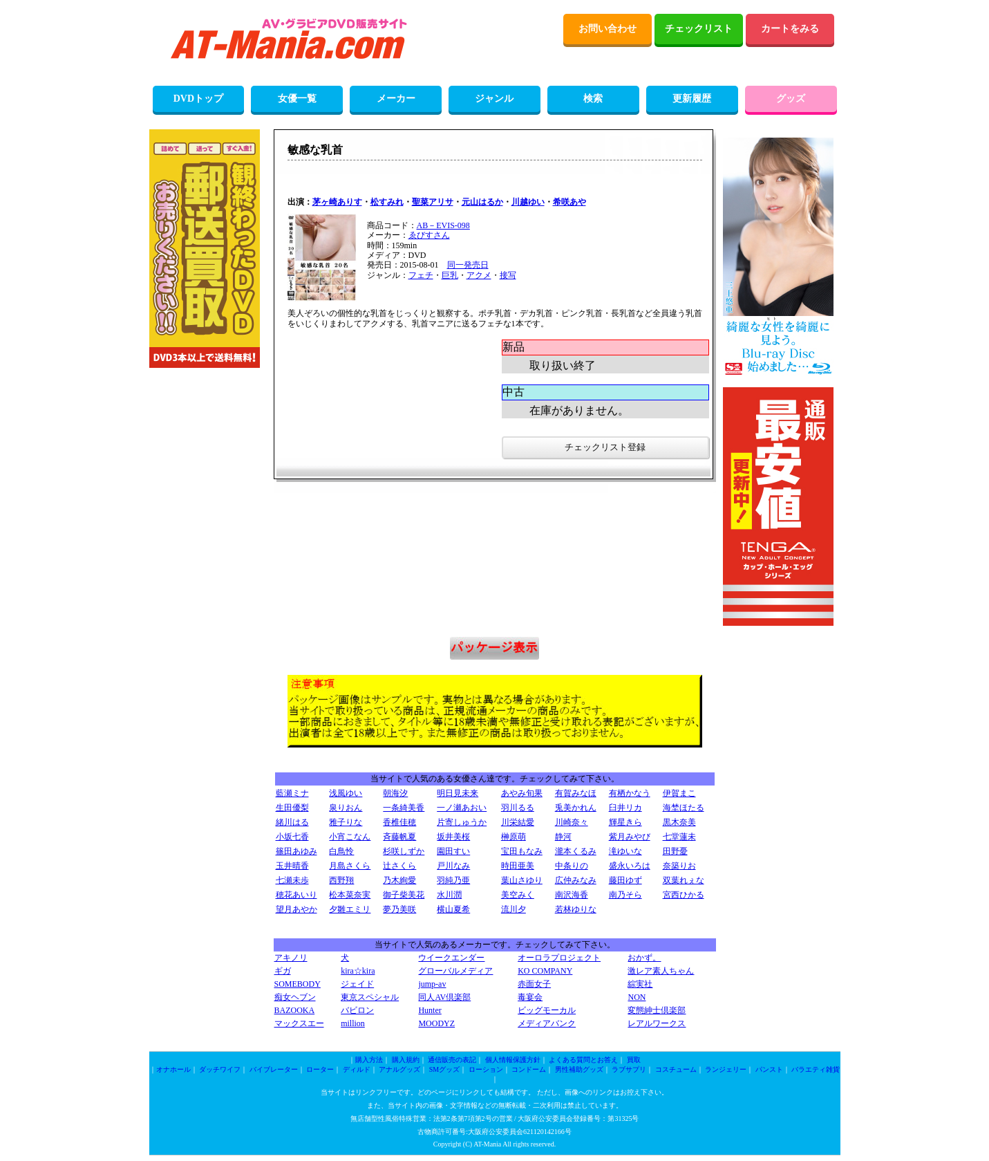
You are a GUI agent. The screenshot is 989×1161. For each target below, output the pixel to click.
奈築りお (679, 866)
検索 (593, 98)
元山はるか (482, 202)
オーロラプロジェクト (559, 958)
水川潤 (449, 895)
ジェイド (357, 984)
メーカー (396, 98)
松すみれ (387, 202)
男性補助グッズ (579, 1069)
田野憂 (675, 851)
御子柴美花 (403, 895)
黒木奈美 (679, 822)
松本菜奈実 (349, 895)
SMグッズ (444, 1069)
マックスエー (299, 1023)
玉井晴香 (292, 866)
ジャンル (494, 98)
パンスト (769, 1069)
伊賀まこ (679, 793)
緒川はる (292, 822)
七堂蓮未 (679, 837)
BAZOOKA (294, 1010)
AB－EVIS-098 (443, 225)
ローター (320, 1069)
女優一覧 (297, 98)
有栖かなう (629, 793)
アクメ (479, 275)
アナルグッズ (399, 1069)
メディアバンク (547, 1023)
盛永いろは (629, 866)
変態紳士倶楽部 (657, 1010)
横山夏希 (453, 909)
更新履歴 (691, 98)
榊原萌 (513, 837)
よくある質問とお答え (583, 1060)
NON (637, 997)
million (353, 1023)
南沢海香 (571, 895)
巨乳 (450, 275)
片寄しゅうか (462, 822)
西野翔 (341, 880)
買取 (634, 1060)
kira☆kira (358, 971)
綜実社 (640, 984)
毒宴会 (530, 997)
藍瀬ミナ (292, 793)
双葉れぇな (683, 880)
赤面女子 (534, 984)
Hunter (429, 1010)
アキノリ (291, 958)
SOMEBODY (297, 984)
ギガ (282, 971)
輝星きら (625, 822)
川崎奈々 (571, 822)
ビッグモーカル (547, 1010)
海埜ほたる (683, 807)
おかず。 (644, 958)
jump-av (432, 984)
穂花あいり (296, 895)
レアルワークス (657, 1023)
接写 (508, 275)
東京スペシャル (370, 997)
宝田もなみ (522, 851)
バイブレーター (273, 1069)
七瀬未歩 (292, 880)
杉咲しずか (403, 851)
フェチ (420, 275)
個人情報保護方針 (512, 1060)
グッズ (790, 98)
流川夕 (513, 909)
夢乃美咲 (399, 909)
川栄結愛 (517, 822)
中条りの (571, 866)
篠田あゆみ (296, 851)
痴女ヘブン (295, 997)
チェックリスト (699, 29)
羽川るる (517, 807)
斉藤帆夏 (399, 837)
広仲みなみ (575, 880)
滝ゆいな (625, 851)
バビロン (357, 1010)
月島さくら (349, 866)
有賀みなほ (575, 793)
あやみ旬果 (522, 793)
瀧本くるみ (575, 851)
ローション (486, 1069)
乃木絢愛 (399, 880)
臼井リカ (625, 807)
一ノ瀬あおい (462, 807)
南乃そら (625, 895)
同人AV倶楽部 (444, 997)
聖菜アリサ (432, 202)
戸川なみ (453, 866)
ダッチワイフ (220, 1069)
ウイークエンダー (451, 958)
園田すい (453, 851)
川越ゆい (528, 202)
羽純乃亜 (453, 880)
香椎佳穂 (399, 822)
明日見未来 (457, 793)
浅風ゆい (345, 793)
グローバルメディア (455, 971)
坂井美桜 (453, 837)
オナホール (173, 1069)
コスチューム (676, 1069)
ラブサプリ (629, 1069)
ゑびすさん (429, 235)
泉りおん (345, 807)
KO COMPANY (545, 971)
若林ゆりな (575, 909)
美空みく (517, 895)
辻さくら (399, 866)
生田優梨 (292, 807)
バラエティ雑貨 (815, 1069)
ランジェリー (725, 1069)
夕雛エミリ (349, 909)
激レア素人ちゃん (661, 971)
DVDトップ (198, 98)
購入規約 (406, 1060)
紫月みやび (629, 837)
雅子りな (345, 822)
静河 (563, 837)
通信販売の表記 (452, 1060)
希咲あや (569, 202)
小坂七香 (292, 837)
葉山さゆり (522, 880)
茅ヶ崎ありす (337, 202)
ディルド (356, 1069)
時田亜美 (517, 866)
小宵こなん (349, 837)
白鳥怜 (341, 851)
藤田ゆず (625, 880)
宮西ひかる (683, 895)
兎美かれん (575, 807)
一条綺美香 (403, 807)
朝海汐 (395, 793)
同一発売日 (468, 265)
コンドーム (528, 1069)
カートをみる (790, 29)
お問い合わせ (607, 29)
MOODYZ (436, 1023)
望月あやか (296, 909)
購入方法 (369, 1060)
